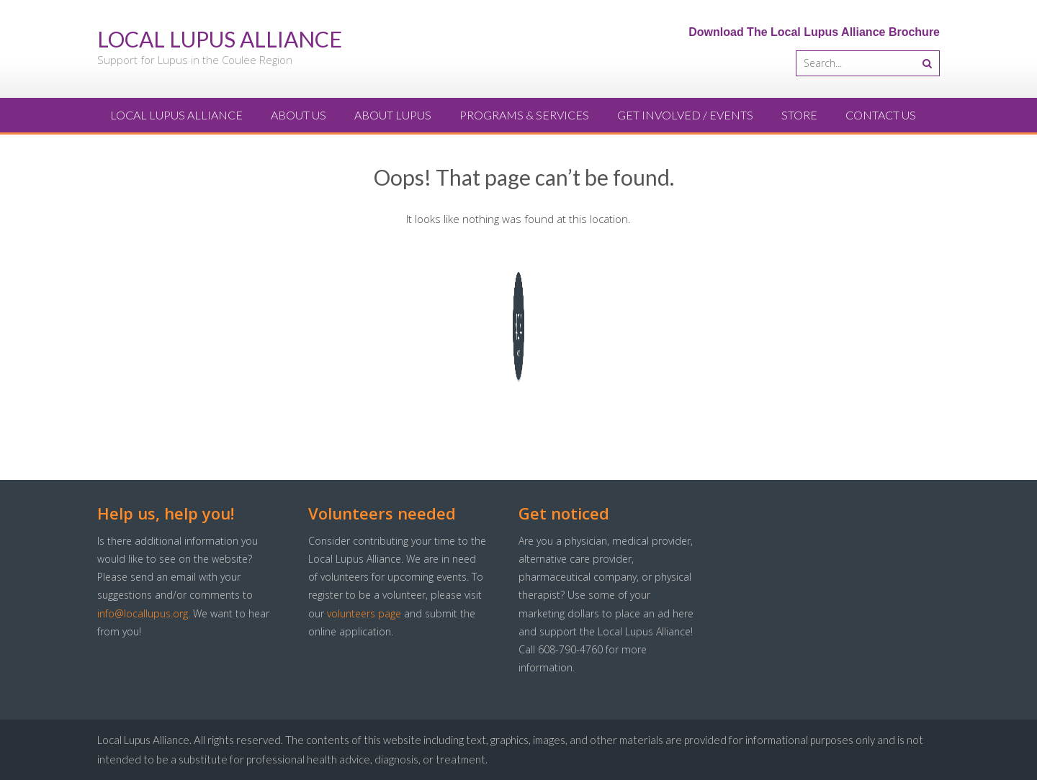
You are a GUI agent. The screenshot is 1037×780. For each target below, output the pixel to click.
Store (799, 115)
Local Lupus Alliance (176, 115)
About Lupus (392, 115)
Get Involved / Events (685, 115)
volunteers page (364, 613)
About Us (298, 115)
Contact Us (880, 115)
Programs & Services (524, 115)
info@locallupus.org (142, 613)
